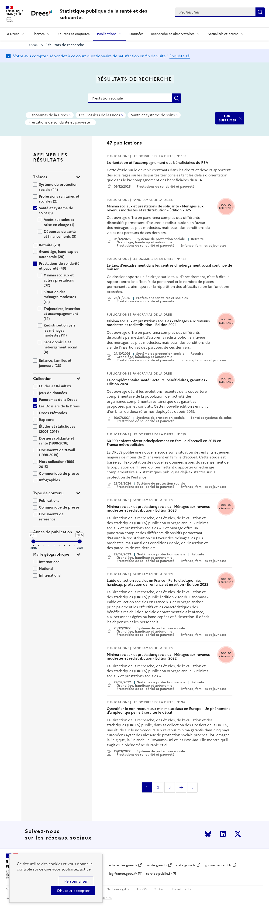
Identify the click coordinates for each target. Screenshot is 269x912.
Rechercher (260, 12)
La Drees (12, 33)
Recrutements (181, 889)
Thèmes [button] (40, 177)
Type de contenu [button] (48, 493)
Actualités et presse (222, 33)
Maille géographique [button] (51, 554)
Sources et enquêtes (74, 33)
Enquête (177, 56)
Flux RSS (141, 889)
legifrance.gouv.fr (123, 873)
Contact (159, 889)
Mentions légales (118, 889)
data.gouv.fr (186, 865)
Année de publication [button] (52, 532)
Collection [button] (42, 378)
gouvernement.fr (218, 865)
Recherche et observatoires (172, 33)
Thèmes (38, 33)
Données (136, 33)
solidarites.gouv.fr (123, 865)
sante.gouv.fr (156, 865)
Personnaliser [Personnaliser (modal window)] (76, 881)
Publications (106, 33)
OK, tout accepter (73, 890)
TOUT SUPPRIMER (227, 118)
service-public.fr (159, 873)
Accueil (33, 45)
